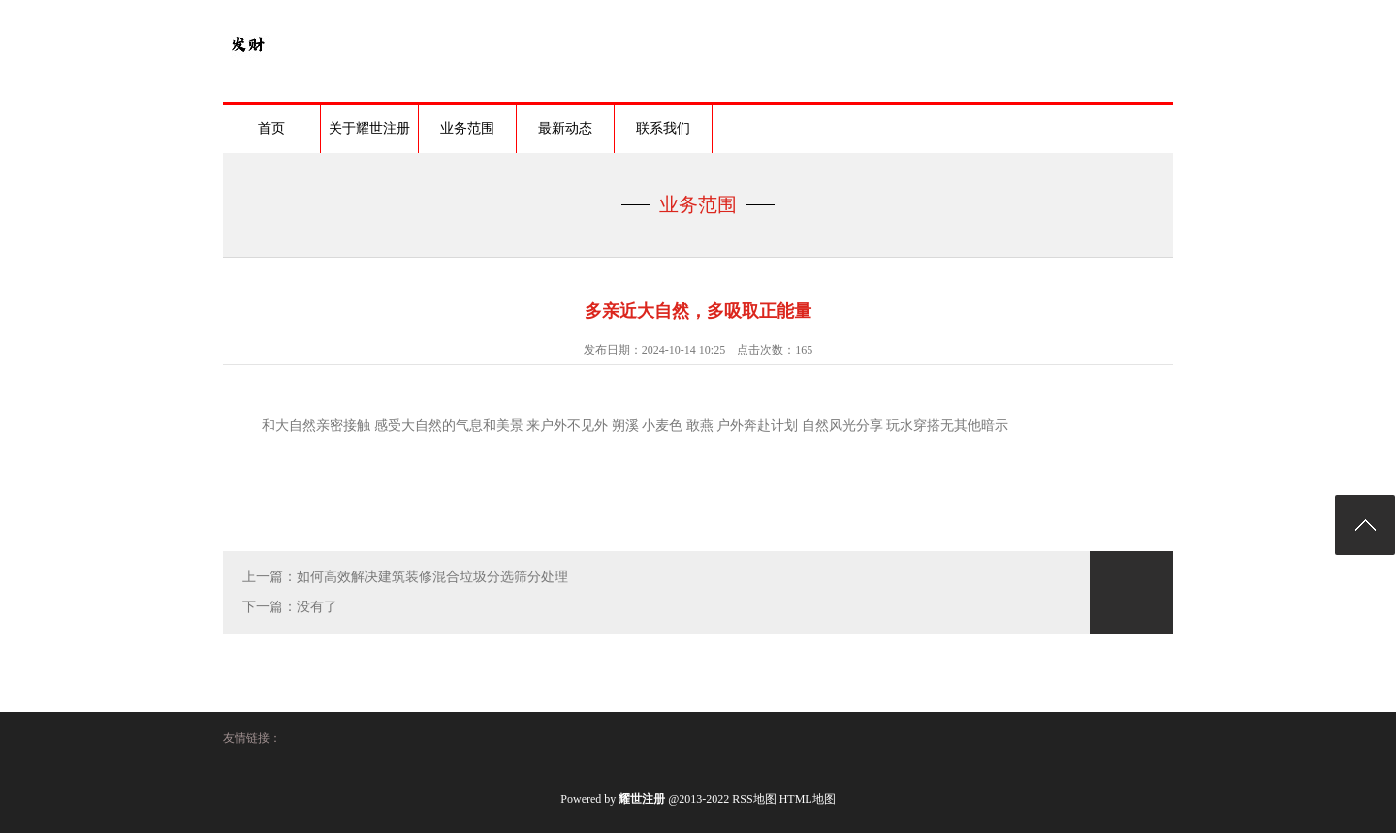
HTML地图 (807, 799)
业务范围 (467, 128)
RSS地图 (754, 799)
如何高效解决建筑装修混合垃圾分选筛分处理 (432, 577)
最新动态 (565, 128)
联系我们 (663, 128)
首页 (271, 128)
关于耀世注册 (369, 128)
